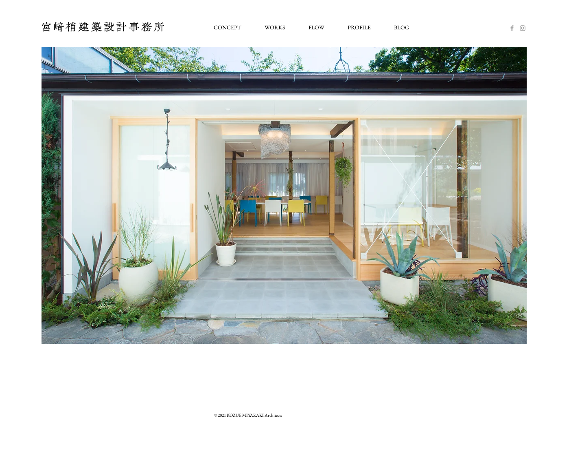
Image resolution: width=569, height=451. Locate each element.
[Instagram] (522, 28)
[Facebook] (512, 28)
